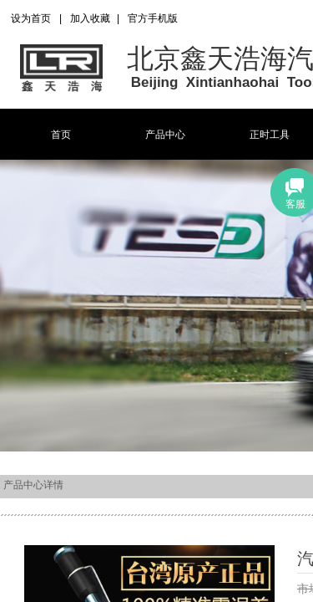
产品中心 (165, 134)
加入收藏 (90, 18)
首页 (61, 134)
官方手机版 (153, 18)
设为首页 (31, 18)
